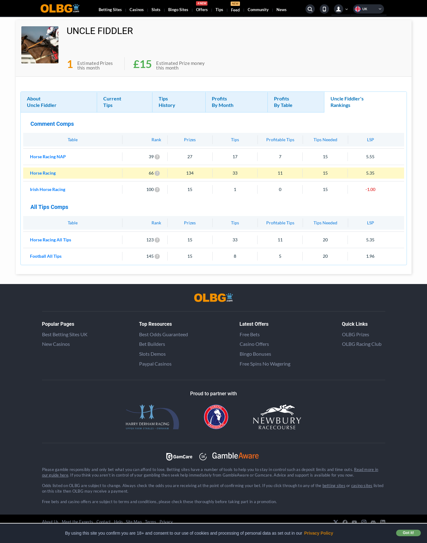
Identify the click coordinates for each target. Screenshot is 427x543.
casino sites (362, 485)
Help (118, 521)
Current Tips (112, 101)
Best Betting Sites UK (65, 334)
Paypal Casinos (155, 364)
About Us (50, 521)
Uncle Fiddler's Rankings (347, 101)
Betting (110, 9)
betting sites (333, 485)
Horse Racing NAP (48, 156)
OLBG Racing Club (362, 344)
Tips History (167, 101)
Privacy (166, 521)
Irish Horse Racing (47, 189)
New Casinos (56, 344)
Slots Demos (152, 354)
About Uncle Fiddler (42, 101)
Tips (219, 9)
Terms (150, 521)
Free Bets (250, 334)
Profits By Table (283, 101)
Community (258, 9)
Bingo (178, 9)
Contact (103, 521)
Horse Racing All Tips (50, 239)
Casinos (137, 9)
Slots (156, 9)
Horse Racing (43, 173)
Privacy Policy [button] (318, 533)
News (281, 9)
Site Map (134, 521)
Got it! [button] (408, 533)
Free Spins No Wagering (265, 364)
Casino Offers (254, 344)
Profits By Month (222, 101)
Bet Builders (152, 344)
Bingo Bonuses (255, 354)
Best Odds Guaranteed (163, 334)
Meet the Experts (77, 521)
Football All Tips (46, 256)
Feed (235, 7)
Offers (202, 7)
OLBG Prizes (355, 334)
